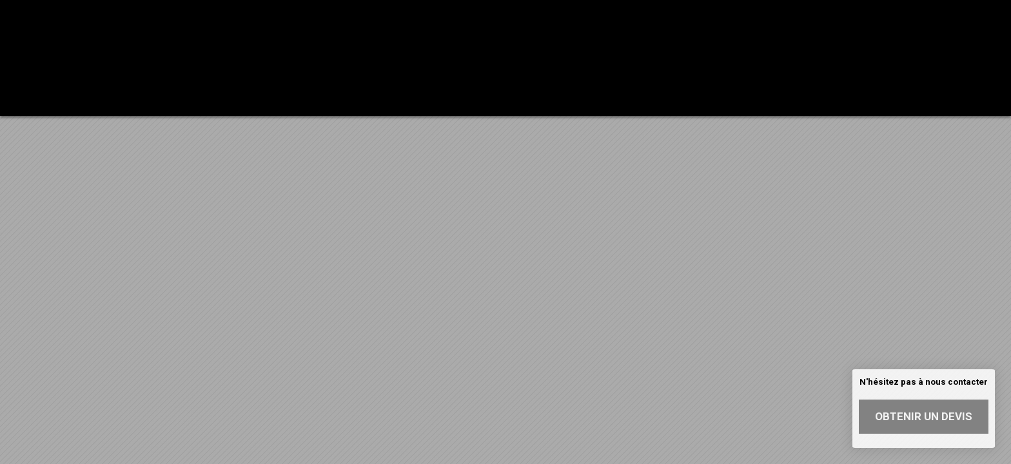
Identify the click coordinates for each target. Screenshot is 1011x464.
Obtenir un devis (923, 416)
